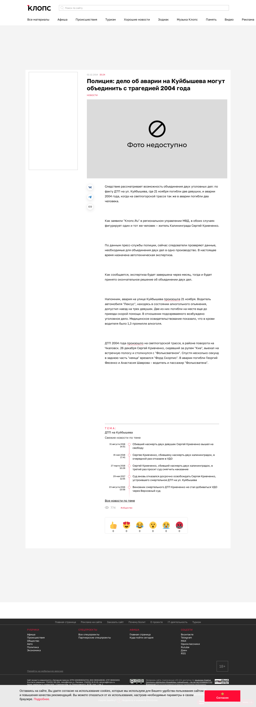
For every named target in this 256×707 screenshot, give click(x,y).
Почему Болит (136, 622)
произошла (172, 299)
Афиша (62, 19)
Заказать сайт (115, 622)
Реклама (248, 19)
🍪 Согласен (222, 696)
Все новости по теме (120, 500)
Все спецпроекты (88, 634)
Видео (229, 19)
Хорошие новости (137, 19)
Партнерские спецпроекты (94, 637)
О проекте (156, 622)
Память (211, 19)
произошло (135, 343)
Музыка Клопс (187, 19)
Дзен (184, 650)
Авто (30, 643)
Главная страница (65, 622)
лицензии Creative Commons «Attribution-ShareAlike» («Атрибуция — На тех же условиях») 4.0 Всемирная (179, 682)
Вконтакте (187, 634)
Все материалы (38, 19)
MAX (183, 640)
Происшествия (86, 19)
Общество (127, 507)
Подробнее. (42, 699)
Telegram (186, 637)
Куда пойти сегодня (141, 637)
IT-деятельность (177, 622)
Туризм (110, 19)
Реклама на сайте (91, 622)
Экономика (34, 650)
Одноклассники (190, 643)
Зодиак (163, 19)
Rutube (185, 647)
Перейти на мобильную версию (45, 671)
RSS (183, 653)
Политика (33, 647)
